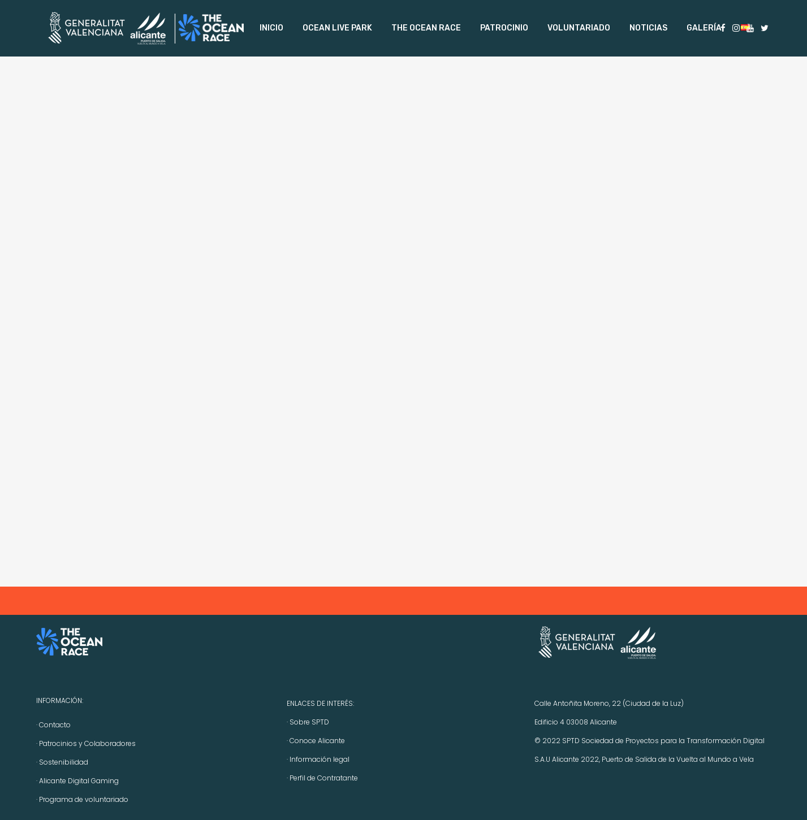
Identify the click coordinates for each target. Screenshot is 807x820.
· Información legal (318, 759)
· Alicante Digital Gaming (77, 781)
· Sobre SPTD (308, 722)
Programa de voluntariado (83, 799)
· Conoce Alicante (316, 740)
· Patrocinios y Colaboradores (86, 743)
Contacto (55, 725)
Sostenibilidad (63, 762)
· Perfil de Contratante (322, 778)
